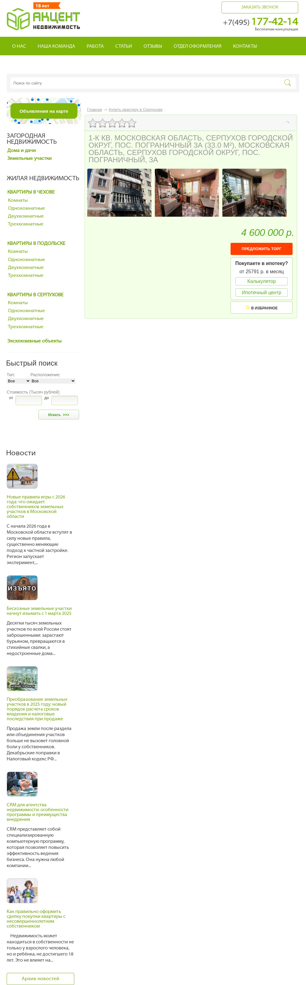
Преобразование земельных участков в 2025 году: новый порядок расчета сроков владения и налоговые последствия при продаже (37, 709)
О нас (19, 46)
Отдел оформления (197, 46)
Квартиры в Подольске (36, 243)
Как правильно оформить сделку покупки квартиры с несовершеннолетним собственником (36, 919)
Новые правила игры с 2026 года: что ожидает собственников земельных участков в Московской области (36, 507)
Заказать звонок (259, 7)
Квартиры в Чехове (31, 192)
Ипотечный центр (261, 292)
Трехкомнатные (25, 224)
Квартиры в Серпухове (35, 295)
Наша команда (56, 46)
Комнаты (18, 200)
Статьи (123, 46)
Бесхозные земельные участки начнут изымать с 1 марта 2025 (39, 611)
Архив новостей (40, 978)
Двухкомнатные (26, 216)
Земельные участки (29, 158)
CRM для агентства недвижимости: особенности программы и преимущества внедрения (37, 812)
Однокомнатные (26, 208)
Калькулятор (261, 281)
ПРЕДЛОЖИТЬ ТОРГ (262, 248)
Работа (95, 46)
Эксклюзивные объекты (34, 341)
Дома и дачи (21, 150)
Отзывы (153, 46)
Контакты (245, 46)
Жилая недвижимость (43, 179)
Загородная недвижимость (32, 139)
